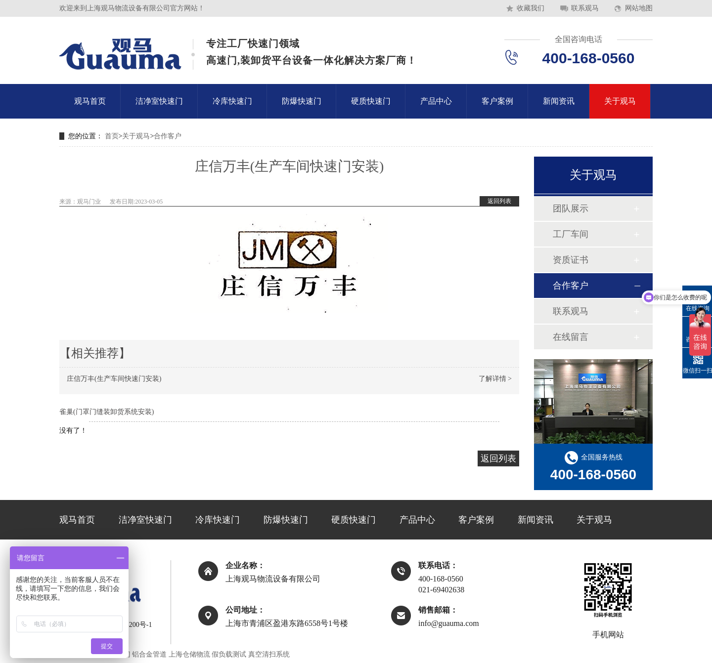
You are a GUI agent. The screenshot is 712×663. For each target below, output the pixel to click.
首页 (112, 136)
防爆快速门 (301, 101)
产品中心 (436, 101)
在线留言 (570, 337)
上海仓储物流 (189, 654)
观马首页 (90, 101)
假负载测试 (229, 654)
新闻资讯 (559, 101)
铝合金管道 (149, 654)
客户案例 (497, 101)
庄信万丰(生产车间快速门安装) (114, 378)
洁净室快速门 (159, 101)
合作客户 (167, 136)
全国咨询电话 (578, 39)
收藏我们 (530, 8)
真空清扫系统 (269, 654)
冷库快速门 (232, 101)
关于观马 (620, 101)
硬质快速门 (371, 101)
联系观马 (585, 8)
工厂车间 (570, 234)
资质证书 (570, 260)
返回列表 (499, 201)
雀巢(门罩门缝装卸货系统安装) (106, 411)
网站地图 (639, 8)
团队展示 (570, 208)
